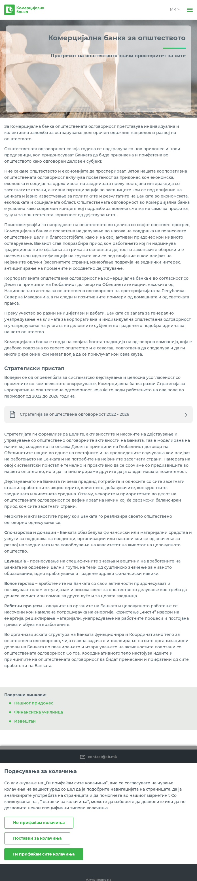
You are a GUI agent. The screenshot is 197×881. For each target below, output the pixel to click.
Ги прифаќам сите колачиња (44, 854)
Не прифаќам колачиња (39, 822)
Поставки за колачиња (37, 838)
